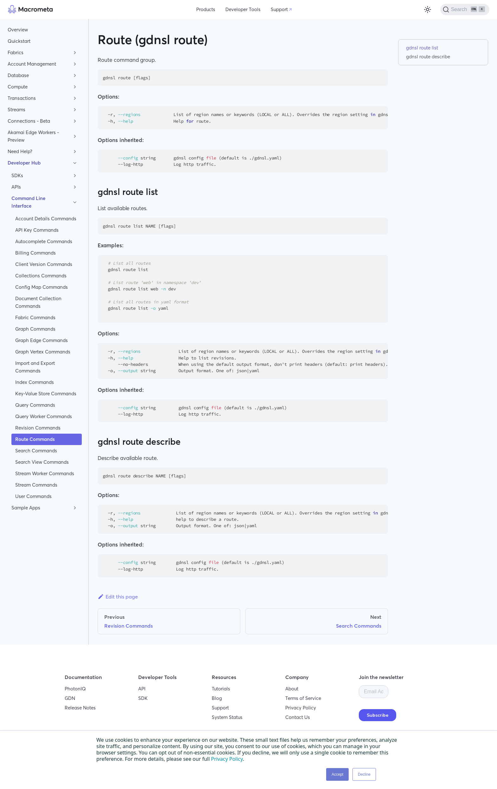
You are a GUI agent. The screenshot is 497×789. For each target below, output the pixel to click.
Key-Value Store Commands (45, 394)
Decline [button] (364, 774)
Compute (18, 87)
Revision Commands (38, 428)
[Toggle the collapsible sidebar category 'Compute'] (75, 87)
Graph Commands (35, 329)
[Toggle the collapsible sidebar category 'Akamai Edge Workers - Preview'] (75, 136)
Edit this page (118, 596)
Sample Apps (25, 508)
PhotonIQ (75, 689)
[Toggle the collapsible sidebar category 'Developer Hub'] (75, 163)
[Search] (464, 9)
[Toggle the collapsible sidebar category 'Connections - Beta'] (75, 121)
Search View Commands (42, 462)
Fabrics (15, 52)
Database (18, 75)
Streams (16, 110)
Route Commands (35, 439)
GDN (70, 698)
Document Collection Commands (38, 302)
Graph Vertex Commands (42, 352)
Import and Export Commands (35, 367)
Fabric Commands (35, 317)
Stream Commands (36, 485)
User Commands (33, 496)
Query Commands (35, 405)
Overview (18, 30)
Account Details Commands (45, 219)
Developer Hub (24, 163)
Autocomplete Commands (43, 241)
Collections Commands (41, 276)
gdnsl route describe (428, 57)
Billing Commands (35, 253)
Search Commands (36, 451)
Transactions (22, 98)
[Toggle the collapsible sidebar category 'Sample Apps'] (75, 508)
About (291, 689)
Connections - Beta (29, 121)
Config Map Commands (41, 287)
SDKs (17, 175)
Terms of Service (303, 698)
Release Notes (80, 708)
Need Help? (20, 151)
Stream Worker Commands (44, 473)
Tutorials (221, 689)
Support (279, 9)
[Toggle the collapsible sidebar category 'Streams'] (75, 109)
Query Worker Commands (43, 416)
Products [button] (205, 9)
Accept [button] (337, 774)
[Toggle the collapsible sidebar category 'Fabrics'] (75, 52)
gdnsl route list (422, 48)
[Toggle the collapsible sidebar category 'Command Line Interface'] (75, 202)
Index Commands (34, 382)
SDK (143, 698)
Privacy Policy (300, 708)
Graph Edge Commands (41, 340)
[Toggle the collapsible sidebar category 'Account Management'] (75, 64)
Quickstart (19, 41)
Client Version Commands (43, 264)
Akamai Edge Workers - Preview (33, 136)
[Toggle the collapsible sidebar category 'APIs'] (75, 187)
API (141, 689)
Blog (217, 698)
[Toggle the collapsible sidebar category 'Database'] (75, 75)
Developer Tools (243, 9)
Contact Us (297, 717)
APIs (16, 187)
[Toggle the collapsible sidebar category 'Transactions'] (75, 98)
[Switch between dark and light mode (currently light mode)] (428, 9)
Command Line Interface (28, 202)
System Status (227, 717)
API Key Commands (37, 230)
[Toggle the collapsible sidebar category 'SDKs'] (75, 175)
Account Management (32, 64)
